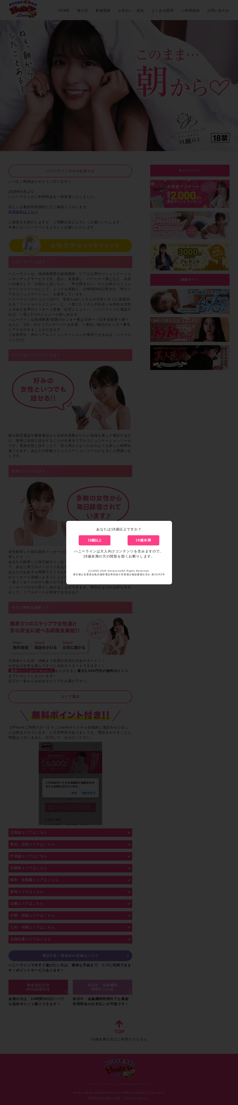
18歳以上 (95, 540)
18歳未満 (143, 540)
